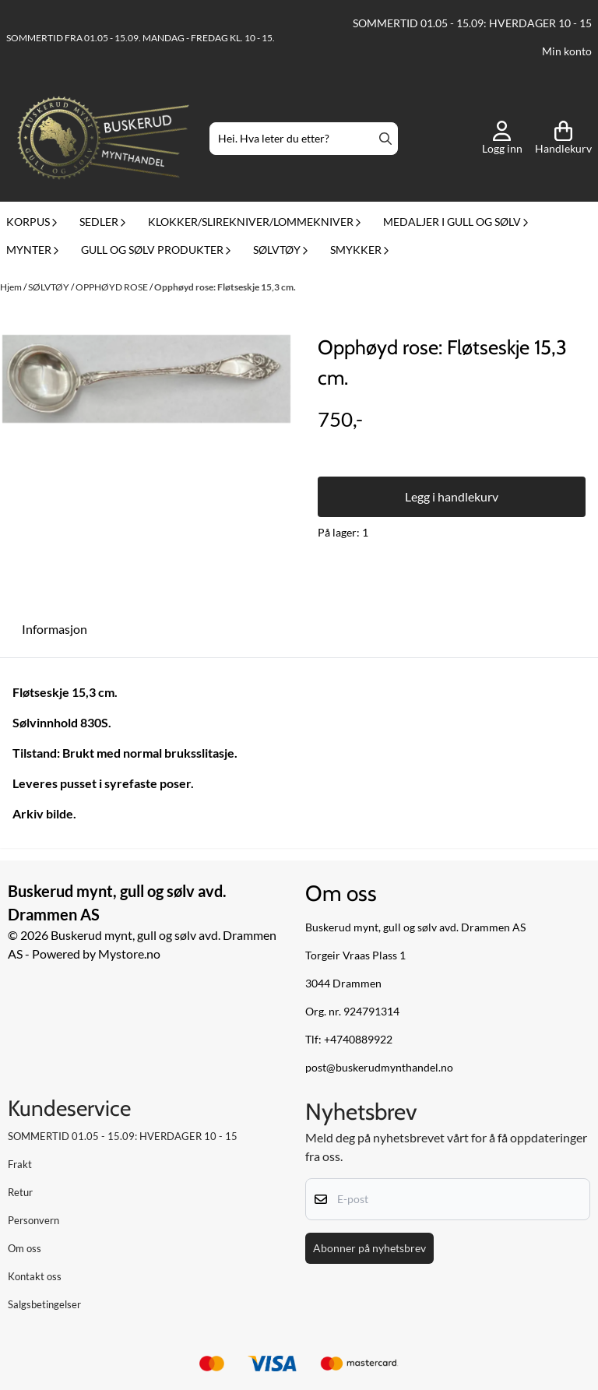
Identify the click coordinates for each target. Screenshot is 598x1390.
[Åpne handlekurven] (563, 138)
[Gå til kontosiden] (502, 138)
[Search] (385, 138)
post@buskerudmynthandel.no (379, 1067)
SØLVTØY (49, 287)
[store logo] (103, 139)
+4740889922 (358, 1039)
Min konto (567, 51)
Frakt (20, 1164)
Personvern (33, 1220)
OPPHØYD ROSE (113, 287)
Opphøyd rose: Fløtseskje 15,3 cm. (225, 287)
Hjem (11, 287)
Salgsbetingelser (44, 1304)
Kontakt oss (35, 1276)
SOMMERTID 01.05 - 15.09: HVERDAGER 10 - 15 (472, 23)
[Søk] (303, 138)
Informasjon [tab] (54, 628)
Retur (20, 1192)
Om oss (24, 1248)
